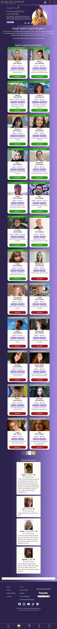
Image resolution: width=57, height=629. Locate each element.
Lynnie (22, 531)
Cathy (24, 475)
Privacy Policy (24, 590)
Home (8, 587)
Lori (23, 509)
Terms (21, 587)
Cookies (22, 593)
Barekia (24, 559)
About (8, 590)
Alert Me (39, 279)
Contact (9, 596)
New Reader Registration (27, 599)
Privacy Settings (24, 596)
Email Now (17, 76)
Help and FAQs (11, 593)
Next (33, 453)
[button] (25, 23)
